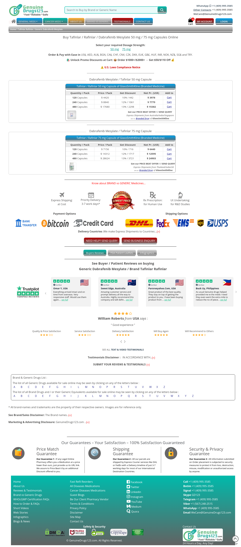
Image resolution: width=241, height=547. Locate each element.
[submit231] (162, 10)
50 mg (114, 49)
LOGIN (224, 21)
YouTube (134, 503)
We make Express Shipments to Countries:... (119, 231)
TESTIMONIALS (115, 21)
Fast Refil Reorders (81, 483)
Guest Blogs (77, 496)
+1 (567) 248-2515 (198, 505)
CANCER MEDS (52, 21)
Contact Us (76, 523)
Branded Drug (142, 118)
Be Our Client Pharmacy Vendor (89, 501)
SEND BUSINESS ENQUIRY (139, 241)
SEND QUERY (165, 112)
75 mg (126, 49)
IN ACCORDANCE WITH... (122, 358)
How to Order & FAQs (26, 505)
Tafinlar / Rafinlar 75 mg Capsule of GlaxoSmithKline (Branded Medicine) (120, 138)
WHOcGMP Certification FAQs (31, 501)
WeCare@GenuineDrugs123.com (213, 14)
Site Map (75, 519)
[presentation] (45, 293)
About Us (19, 488)
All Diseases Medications (85, 488)
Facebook (134, 484)
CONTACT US (135, 21)
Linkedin (134, 494)
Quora (133, 513)
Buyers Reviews (93, 253)
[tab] (93, 253)
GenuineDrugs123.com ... (49, 424)
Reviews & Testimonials (27, 492)
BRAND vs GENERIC (92, 21)
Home (13, 29)
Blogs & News (21, 523)
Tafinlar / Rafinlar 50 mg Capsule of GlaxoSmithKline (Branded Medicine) (120, 86)
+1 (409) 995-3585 (196, 483)
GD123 (191, 496)
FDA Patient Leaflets (122, 253)
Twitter (133, 489)
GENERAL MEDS (27, 21)
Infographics (148, 253)
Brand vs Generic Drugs (27, 496)
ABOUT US (72, 21)
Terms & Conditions (82, 505)
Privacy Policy (78, 510)
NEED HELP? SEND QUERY (101, 241)
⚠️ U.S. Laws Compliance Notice (120, 67)
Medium (134, 508)
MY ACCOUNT (204, 21)
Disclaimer (76, 514)
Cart (169, 97)
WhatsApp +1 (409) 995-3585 (214, 5)
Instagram (135, 498)
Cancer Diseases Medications (87, 492)
